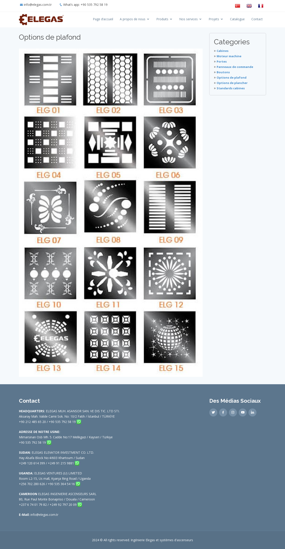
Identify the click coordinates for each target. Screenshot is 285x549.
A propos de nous (132, 19)
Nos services (188, 19)
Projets (214, 19)
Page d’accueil (103, 19)
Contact (257, 19)
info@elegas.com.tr (38, 4)
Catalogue (237, 19)
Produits (162, 19)
